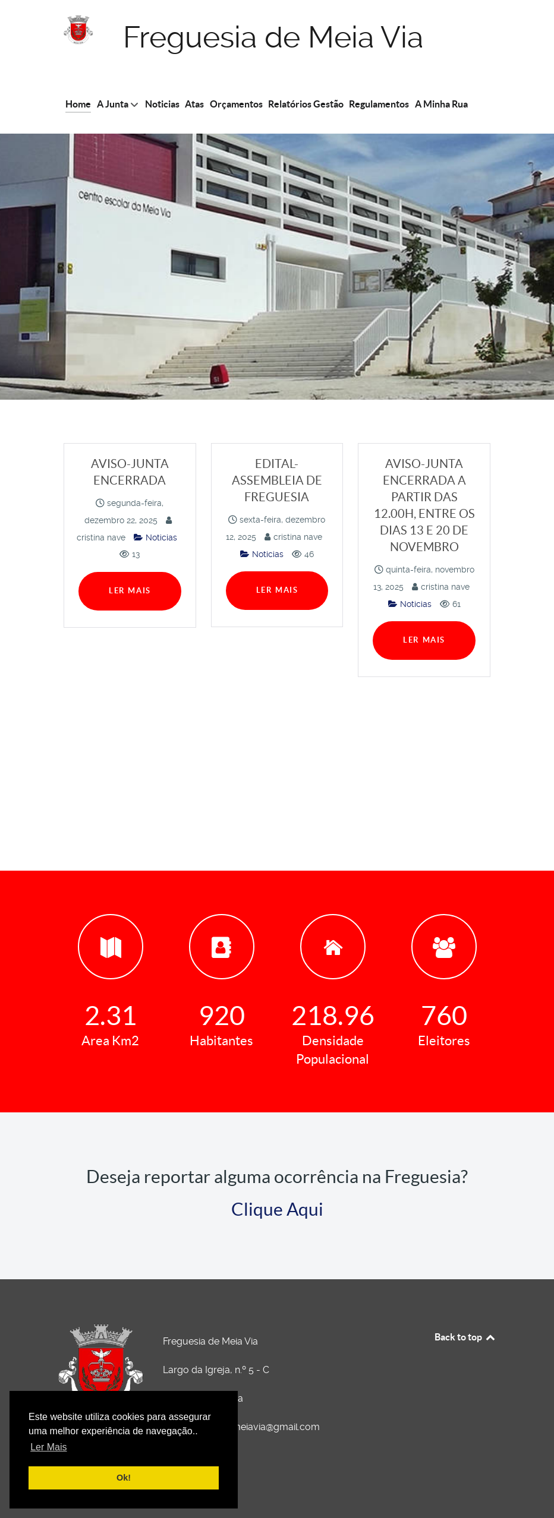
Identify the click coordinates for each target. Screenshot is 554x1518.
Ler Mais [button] (48, 1447)
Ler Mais (130, 590)
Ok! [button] (124, 1477)
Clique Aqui (277, 1209)
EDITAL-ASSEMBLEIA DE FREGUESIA (277, 480)
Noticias (155, 537)
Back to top (465, 1337)
